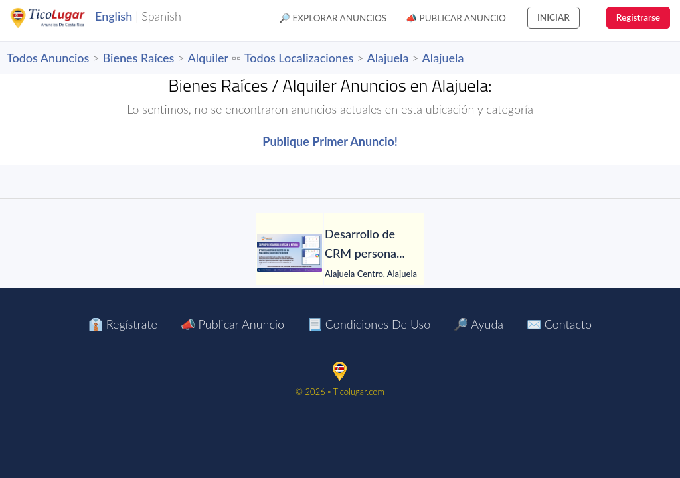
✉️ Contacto (559, 324)
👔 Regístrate (122, 324)
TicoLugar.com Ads (62, 18)
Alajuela (388, 57)
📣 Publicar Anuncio (456, 18)
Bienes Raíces (139, 57)
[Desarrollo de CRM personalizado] (289, 253)
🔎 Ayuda (478, 324)
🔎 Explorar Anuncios (332, 18)
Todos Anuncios (48, 57)
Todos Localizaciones (298, 57)
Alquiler (208, 57)
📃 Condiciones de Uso (368, 324)
